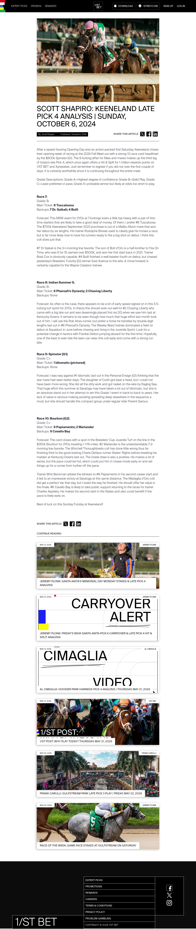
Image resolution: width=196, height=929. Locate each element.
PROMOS (36, 6)
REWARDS (50, 6)
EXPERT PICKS (19, 6)
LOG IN (181, 6)
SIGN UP (168, 6)
